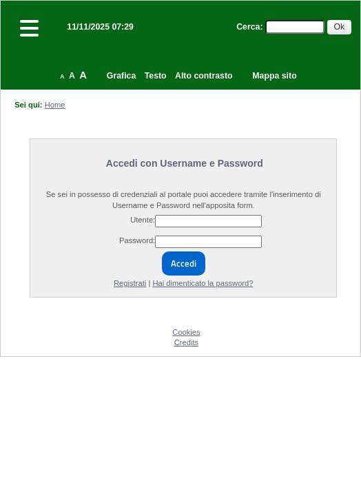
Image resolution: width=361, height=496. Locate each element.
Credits (186, 342)
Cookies (186, 332)
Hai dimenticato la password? (202, 283)
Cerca (248, 27)
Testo (156, 76)
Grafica (121, 76)
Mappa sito (274, 76)
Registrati (130, 283)
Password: (137, 240)
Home (55, 105)
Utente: (142, 220)
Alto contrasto (203, 76)
